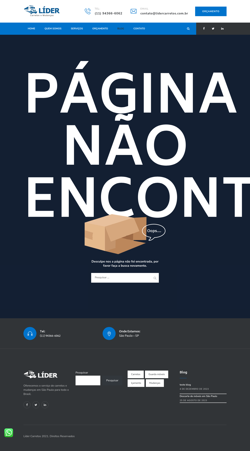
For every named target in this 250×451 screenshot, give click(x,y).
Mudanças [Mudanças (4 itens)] (154, 383)
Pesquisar (82, 373)
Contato (139, 28)
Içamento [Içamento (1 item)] (136, 383)
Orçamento (210, 11)
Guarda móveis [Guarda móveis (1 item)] (156, 374)
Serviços (77, 28)
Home (31, 28)
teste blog (185, 384)
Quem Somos (52, 28)
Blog (120, 28)
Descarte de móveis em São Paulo (198, 396)
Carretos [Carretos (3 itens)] (135, 374)
